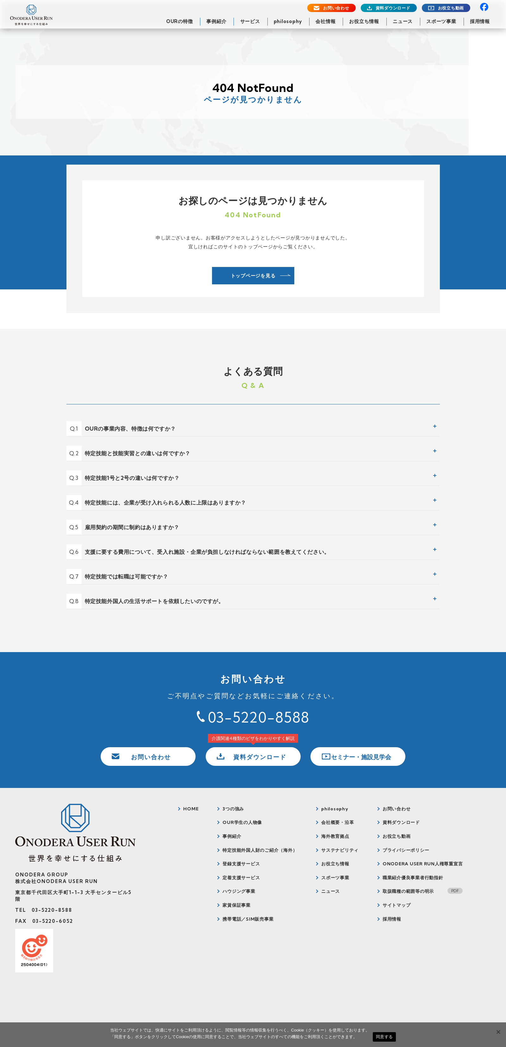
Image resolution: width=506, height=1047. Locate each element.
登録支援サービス (241, 864)
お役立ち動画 (451, 8)
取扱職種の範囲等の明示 (408, 891)
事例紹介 (216, 21)
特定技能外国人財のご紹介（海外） (259, 850)
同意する (384, 1036)
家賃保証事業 (236, 905)
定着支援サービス (241, 878)
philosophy (288, 21)
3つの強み (233, 809)
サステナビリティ (340, 850)
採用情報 (480, 21)
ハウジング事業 (238, 891)
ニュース (403, 21)
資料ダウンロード (393, 8)
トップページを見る (253, 276)
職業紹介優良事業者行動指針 (413, 878)
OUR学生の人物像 (242, 822)
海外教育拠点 (335, 836)
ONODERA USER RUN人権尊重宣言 (423, 864)
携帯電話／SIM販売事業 (247, 919)
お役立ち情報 (364, 21)
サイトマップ (397, 905)
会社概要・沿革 (337, 822)
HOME (190, 809)
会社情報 (325, 21)
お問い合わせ (336, 8)
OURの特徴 (179, 21)
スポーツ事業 (441, 21)
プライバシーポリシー (406, 850)
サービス (250, 21)
